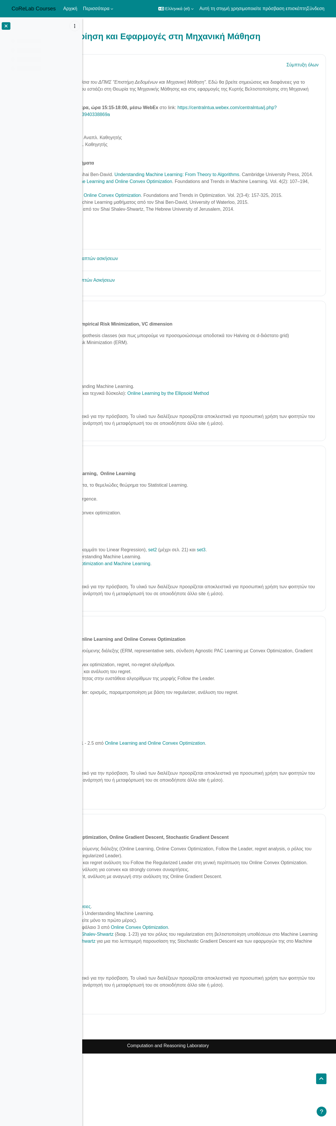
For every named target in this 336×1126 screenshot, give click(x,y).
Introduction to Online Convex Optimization (175, 212)
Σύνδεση (315, 8)
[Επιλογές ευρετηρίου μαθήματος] (75, 26)
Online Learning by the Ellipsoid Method (247, 431)
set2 (151, 417)
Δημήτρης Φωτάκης (125, 154)
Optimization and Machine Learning (192, 608)
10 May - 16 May (133, 341)
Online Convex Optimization (218, 992)
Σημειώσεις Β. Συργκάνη (130, 787)
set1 (135, 417)
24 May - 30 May (133, 677)
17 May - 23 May (133, 500)
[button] (176, 8)
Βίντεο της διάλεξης (115, 442)
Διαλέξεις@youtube (125, 226)
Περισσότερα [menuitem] (96, 8)
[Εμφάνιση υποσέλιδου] (321, 1111)
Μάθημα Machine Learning (132, 240)
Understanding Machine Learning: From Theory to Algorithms (255, 184)
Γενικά (118, 74)
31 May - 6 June (132, 882)
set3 (279, 594)
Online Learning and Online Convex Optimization (201, 198)
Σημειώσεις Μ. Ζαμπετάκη (132, 780)
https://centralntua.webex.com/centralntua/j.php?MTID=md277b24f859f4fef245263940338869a (200, 124)
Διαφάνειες (116, 774)
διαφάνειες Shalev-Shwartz (164, 999)
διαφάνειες (158, 972)
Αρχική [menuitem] (70, 8)
